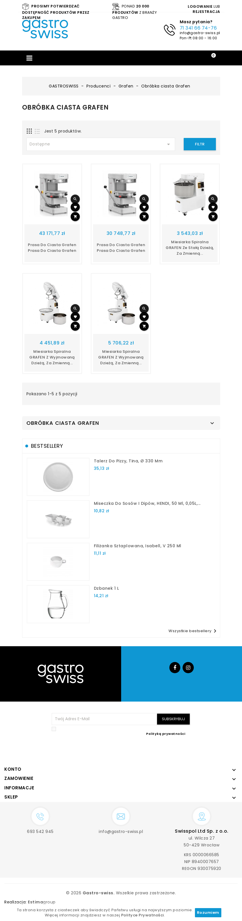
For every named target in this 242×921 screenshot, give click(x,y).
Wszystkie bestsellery (193, 631)
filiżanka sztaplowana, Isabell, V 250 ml (137, 546)
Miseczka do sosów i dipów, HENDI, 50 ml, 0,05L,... (147, 503)
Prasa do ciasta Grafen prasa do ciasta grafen (52, 247)
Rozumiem (208, 912)
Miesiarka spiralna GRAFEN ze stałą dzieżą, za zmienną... (190, 247)
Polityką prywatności (165, 733)
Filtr (199, 144)
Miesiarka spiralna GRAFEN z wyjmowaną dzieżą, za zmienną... (52, 357)
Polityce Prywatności (142, 915)
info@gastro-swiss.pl (200, 32)
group (42, 902)
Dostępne (101, 144)
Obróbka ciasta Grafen (62, 423)
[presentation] (146, 750)
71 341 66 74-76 (198, 28)
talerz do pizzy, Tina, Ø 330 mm (128, 461)
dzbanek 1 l (106, 588)
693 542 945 (40, 831)
